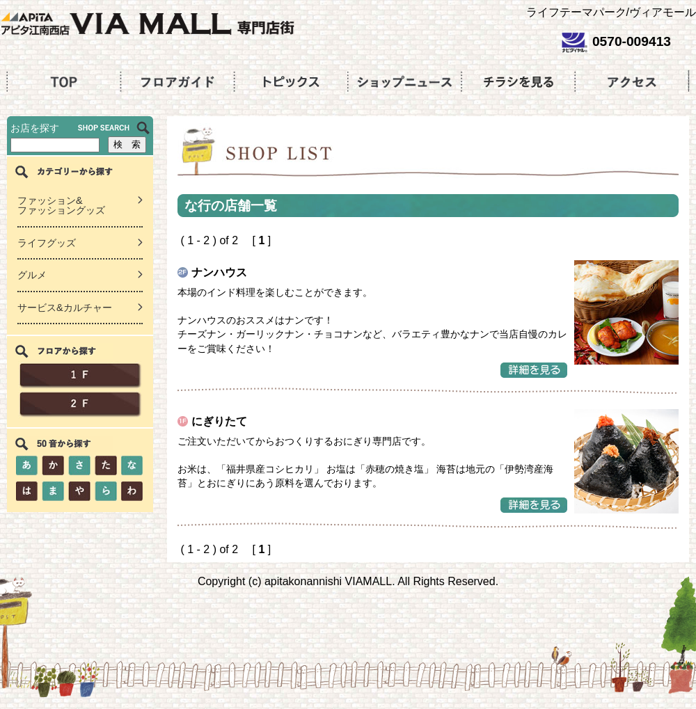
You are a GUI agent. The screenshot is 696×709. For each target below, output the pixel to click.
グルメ (32, 275)
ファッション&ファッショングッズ (61, 206)
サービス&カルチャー (64, 307)
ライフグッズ (46, 243)
